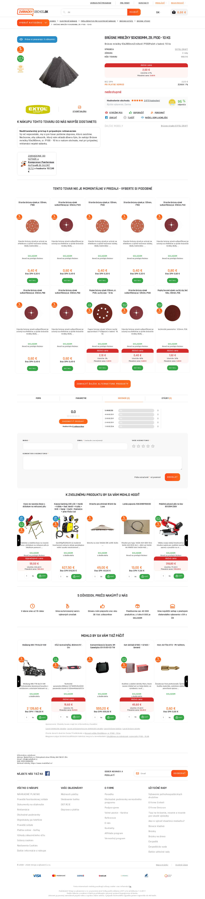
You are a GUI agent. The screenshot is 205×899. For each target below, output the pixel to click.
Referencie (110, 817)
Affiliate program (114, 833)
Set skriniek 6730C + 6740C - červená (137, 646)
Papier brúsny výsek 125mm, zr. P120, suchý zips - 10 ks (102, 291)
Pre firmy (125, 3)
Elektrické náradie (68, 21)
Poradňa (109, 794)
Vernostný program (100, 3)
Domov (53, 21)
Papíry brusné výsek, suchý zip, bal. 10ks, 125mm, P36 (173, 291)
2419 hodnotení (152, 100)
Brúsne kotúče (126, 21)
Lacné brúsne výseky (131, 729)
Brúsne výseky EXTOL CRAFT (174, 125)
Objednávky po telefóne (29, 819)
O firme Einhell (156, 802)
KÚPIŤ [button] (43, 576)
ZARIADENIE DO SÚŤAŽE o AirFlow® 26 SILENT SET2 (41, 162)
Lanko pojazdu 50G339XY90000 (137, 504)
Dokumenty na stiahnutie (30, 804)
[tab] (123, 398)
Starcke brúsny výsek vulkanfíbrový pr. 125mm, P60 (67, 291)
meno (26, 440)
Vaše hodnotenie (141, 440)
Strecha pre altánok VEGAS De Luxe (102, 505)
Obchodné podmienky (28, 814)
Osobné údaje (181, 865)
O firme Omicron (157, 807)
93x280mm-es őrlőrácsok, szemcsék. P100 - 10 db (128, 736)
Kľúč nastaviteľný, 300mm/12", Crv (68, 646)
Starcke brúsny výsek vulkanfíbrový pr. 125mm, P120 (68, 204)
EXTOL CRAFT (181, 49)
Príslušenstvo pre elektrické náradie (98, 21)
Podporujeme (112, 807)
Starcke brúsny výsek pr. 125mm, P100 (103, 204)
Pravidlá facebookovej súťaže (32, 799)
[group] (34, 540)
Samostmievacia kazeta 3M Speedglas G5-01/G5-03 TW (102, 646)
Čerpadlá (153, 841)
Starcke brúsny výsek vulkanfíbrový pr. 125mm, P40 (172, 204)
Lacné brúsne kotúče (113, 729)
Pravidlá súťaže (25, 825)
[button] (42, 576)
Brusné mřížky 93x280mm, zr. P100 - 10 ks (102, 733)
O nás (107, 823)
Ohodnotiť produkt (73, 421)
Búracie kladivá (156, 826)
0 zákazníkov (78, 426)
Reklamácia (23, 809)
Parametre (81, 398)
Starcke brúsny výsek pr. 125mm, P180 (33, 204)
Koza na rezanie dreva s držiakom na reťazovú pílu (34, 505)
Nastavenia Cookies (27, 845)
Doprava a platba (70, 809)
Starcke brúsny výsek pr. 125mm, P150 (138, 204)
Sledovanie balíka (70, 799)
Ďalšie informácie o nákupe (31, 850)
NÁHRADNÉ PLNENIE (28, 794)
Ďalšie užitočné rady (159, 851)
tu (130, 886)
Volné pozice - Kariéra (116, 812)
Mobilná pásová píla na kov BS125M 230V (171, 505)
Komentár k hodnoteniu (36, 453)
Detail (32, 280)
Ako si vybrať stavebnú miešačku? (166, 821)
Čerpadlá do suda (157, 846)
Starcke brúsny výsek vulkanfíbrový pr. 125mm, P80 (32, 291)
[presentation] (44, 477)
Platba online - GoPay (28, 830)
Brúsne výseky (143, 21)
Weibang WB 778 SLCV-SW (34, 645)
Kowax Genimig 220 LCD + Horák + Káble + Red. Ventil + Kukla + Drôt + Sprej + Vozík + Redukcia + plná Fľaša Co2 (68, 508)
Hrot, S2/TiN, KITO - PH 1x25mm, (171, 645)
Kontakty (144, 3)
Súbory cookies (25, 840)
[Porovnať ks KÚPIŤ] (26, 576)
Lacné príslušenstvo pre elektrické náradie (85, 729)
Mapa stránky (162, 865)
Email (90, 440)
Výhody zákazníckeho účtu (31, 835)
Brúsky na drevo (157, 836)
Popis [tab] (38, 398)
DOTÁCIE (66, 804)
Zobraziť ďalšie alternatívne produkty (102, 383)
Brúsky (152, 831)
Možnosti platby (69, 794)
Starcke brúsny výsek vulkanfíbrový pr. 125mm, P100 (137, 291)
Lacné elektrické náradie (56, 729)
